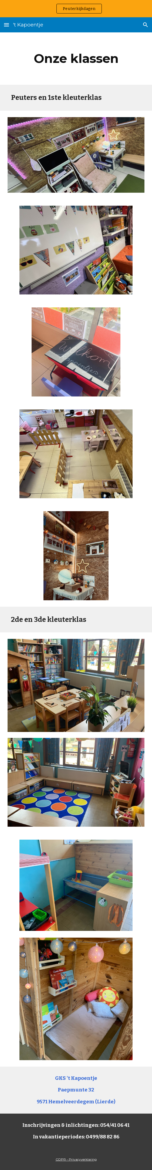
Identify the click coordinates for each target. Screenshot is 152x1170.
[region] (76, 8)
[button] (6, 24)
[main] (76, 58)
